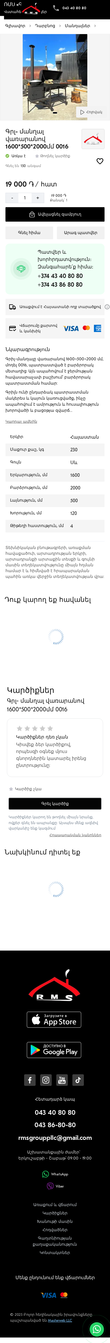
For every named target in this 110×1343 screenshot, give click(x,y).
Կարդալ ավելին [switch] (21, 421)
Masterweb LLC (60, 1320)
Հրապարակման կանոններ (75, 835)
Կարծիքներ (55, 1213)
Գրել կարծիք (55, 803)
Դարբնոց (45, 25)
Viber (55, 1186)
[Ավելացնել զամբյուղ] (55, 214)
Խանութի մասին (55, 1221)
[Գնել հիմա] (29, 233)
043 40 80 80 (74, 8)
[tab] (55, 113)
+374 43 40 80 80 (60, 276)
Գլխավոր (15, 25)
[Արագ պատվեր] (80, 233)
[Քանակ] (25, 198)
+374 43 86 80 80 (60, 284)
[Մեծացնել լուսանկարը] (55, 77)
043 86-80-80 (55, 1125)
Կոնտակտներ (55, 1252)
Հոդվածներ (55, 1229)
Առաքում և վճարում (55, 1204)
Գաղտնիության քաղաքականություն (55, 1241)
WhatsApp (55, 1174)
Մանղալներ (77, 25)
